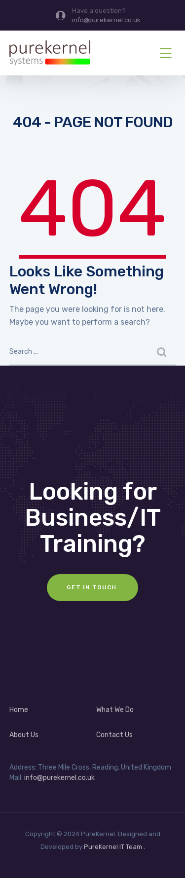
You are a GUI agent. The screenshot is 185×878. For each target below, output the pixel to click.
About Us (23, 735)
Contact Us (114, 735)
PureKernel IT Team (113, 846)
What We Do (115, 710)
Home (18, 710)
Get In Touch (92, 587)
